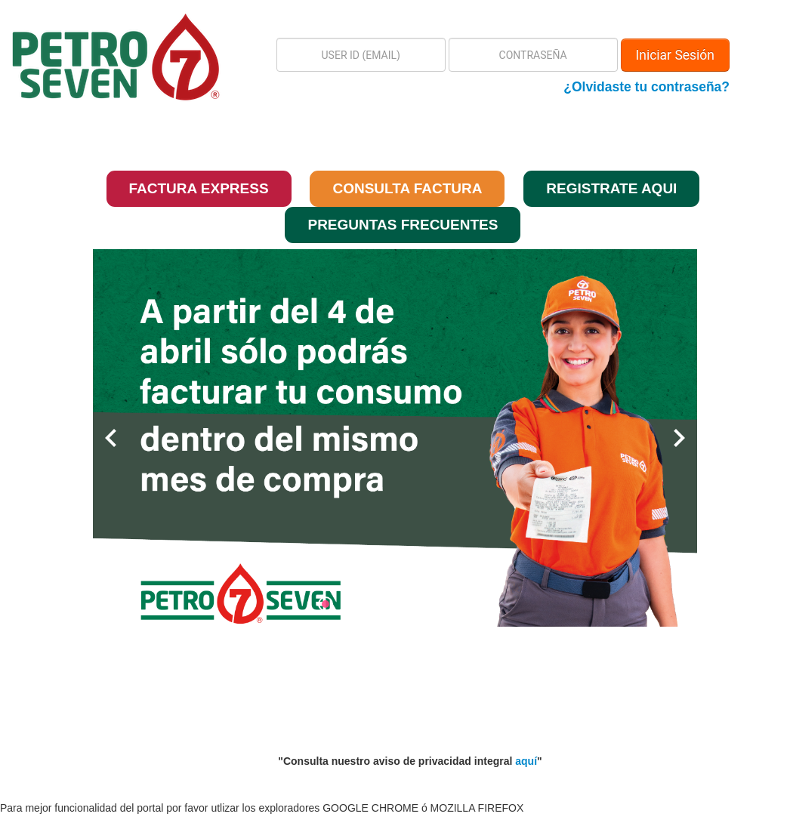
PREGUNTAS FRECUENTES (402, 225)
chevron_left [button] (111, 438)
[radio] (329, 604)
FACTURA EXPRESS (199, 188)
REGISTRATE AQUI (611, 188)
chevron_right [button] (679, 438)
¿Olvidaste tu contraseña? (646, 86)
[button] (79, 56)
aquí (526, 761)
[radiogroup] (395, 604)
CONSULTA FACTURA (407, 188)
